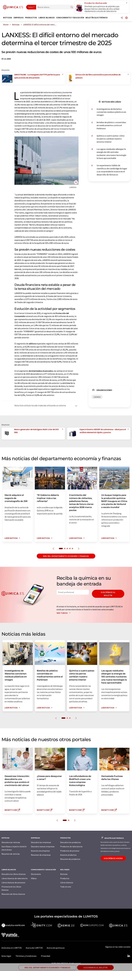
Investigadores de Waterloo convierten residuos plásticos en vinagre (111, 112)
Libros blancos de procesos (13, 882)
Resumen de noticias (11, 854)
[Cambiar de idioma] (126, 17)
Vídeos (34, 878)
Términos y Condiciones (26, 956)
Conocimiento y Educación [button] (70, 17)
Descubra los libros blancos (14, 874)
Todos (30, 7)
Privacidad (45, 956)
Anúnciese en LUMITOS (12, 948)
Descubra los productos (70, 842)
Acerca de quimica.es (56, 948)
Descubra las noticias (11, 842)
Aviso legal (6, 956)
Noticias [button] (7, 17)
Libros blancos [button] (47, 17)
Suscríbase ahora (113, 858)
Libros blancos (66, 882)
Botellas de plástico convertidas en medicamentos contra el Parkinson (111, 125)
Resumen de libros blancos (13, 894)
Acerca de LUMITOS (34, 948)
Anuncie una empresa (40, 850)
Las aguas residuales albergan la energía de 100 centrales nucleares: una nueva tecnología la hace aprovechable (111, 153)
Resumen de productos (70, 859)
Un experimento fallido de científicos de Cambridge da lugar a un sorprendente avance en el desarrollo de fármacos (112, 170)
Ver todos (64, 613)
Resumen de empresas (41, 855)
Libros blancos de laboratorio (15, 878)
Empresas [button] (19, 17)
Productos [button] (31, 17)
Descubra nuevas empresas (43, 846)
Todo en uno (65, 886)
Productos (64, 878)
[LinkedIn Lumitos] (128, 956)
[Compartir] (122, 17)
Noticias (64, 874)
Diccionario (36, 874)
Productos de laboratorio (71, 846)
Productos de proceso (69, 850)
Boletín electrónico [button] (97, 17)
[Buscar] (72, 7)
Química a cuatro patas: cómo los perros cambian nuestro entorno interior (111, 138)
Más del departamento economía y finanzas (66, 556)
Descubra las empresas (41, 842)
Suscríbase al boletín (108, 594)
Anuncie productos (68, 855)
